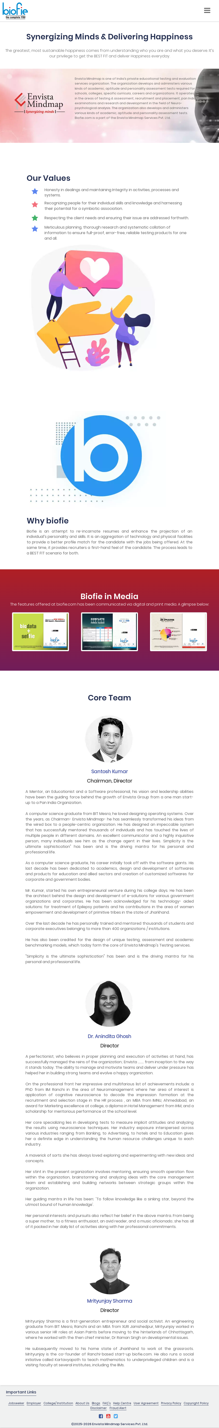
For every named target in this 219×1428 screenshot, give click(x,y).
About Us (82, 1403)
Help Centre (122, 1403)
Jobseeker (16, 1403)
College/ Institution (58, 1403)
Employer (34, 1403)
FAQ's (107, 1403)
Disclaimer (98, 1408)
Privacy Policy (171, 1403)
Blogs (96, 1403)
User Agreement (146, 1403)
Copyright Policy (196, 1403)
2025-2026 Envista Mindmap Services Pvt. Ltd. (109, 1424)
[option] (40, 631)
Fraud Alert (118, 1408)
